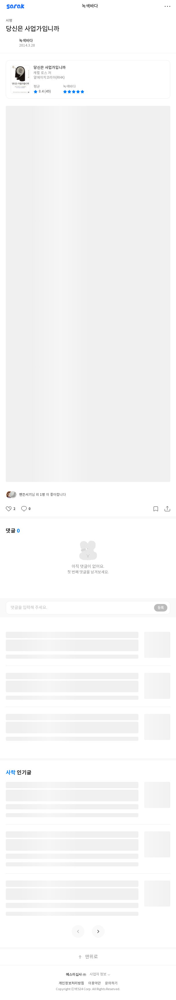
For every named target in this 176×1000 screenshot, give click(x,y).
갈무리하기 (156, 509)
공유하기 (167, 509)
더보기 (167, 6)
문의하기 (111, 983)
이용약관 (94, 983)
